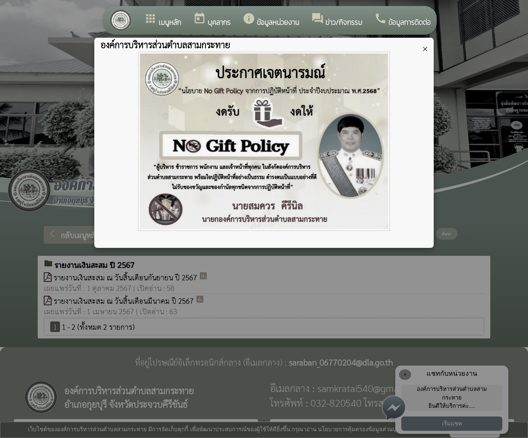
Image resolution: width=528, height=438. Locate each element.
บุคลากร (211, 20)
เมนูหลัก (162, 20)
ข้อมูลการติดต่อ (402, 20)
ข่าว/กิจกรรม (336, 20)
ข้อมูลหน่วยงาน (271, 20)
